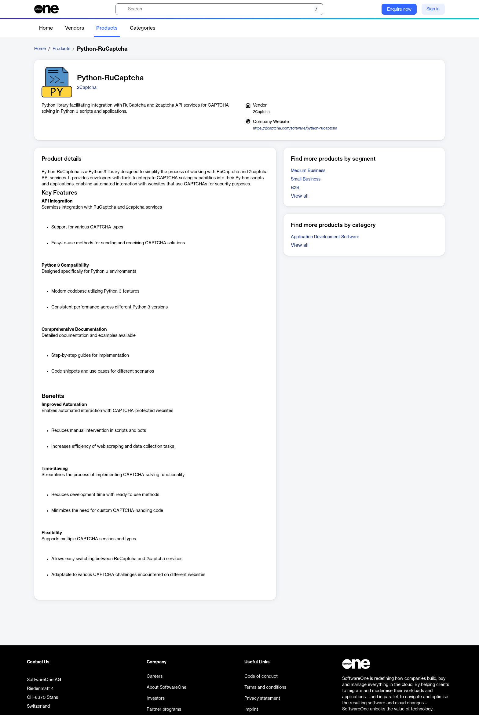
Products (107, 28)
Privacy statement (262, 698)
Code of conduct (261, 676)
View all (300, 196)
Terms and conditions (265, 687)
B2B (295, 188)
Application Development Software (325, 237)
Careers (155, 676)
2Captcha (87, 88)
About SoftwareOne (166, 687)
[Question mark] (373, 9)
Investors (156, 698)
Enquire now (399, 9)
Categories (142, 28)
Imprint (251, 709)
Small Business (305, 179)
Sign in (433, 9)
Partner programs (164, 709)
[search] (219, 9)
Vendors (74, 28)
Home (46, 28)
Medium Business (308, 171)
